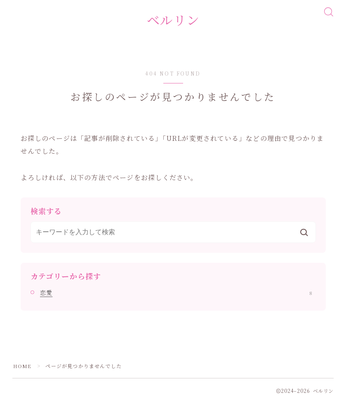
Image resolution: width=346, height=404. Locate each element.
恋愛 (176, 294)
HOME (22, 367)
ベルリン (173, 20)
